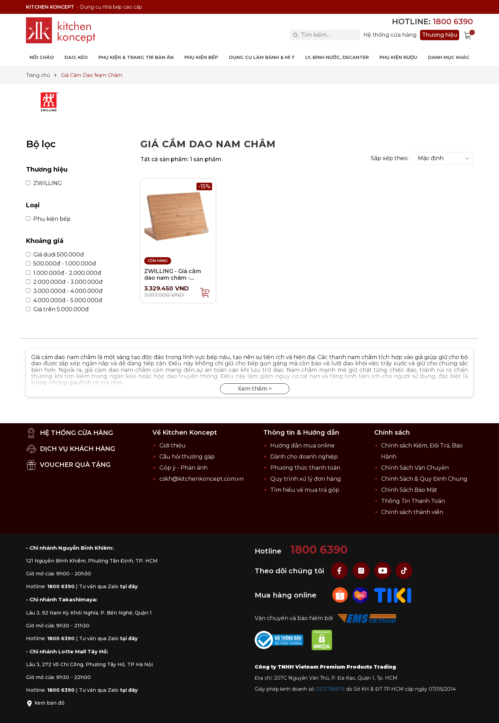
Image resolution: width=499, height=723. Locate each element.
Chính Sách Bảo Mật (409, 490)
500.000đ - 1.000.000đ (61, 264)
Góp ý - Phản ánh (183, 467)
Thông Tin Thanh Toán (413, 501)
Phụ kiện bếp (48, 219)
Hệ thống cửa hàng (390, 35)
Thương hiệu (439, 35)
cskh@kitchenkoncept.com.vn (201, 479)
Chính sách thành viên (412, 512)
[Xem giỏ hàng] (468, 35)
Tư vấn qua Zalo (108, 586)
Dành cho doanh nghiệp (304, 456)
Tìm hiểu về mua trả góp (304, 490)
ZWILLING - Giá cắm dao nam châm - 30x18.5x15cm (172, 278)
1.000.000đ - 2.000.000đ (63, 273)
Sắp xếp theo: (390, 158)
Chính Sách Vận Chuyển (415, 467)
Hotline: (432, 21)
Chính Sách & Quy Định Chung (424, 479)
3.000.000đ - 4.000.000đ (64, 291)
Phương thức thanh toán (305, 467)
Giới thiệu (172, 445)
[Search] (295, 35)
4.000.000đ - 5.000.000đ (64, 300)
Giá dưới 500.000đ (55, 255)
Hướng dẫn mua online (302, 445)
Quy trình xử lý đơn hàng (305, 479)
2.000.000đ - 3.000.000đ (64, 282)
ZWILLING (44, 183)
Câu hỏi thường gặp (187, 456)
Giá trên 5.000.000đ (57, 309)
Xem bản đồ (45, 703)
